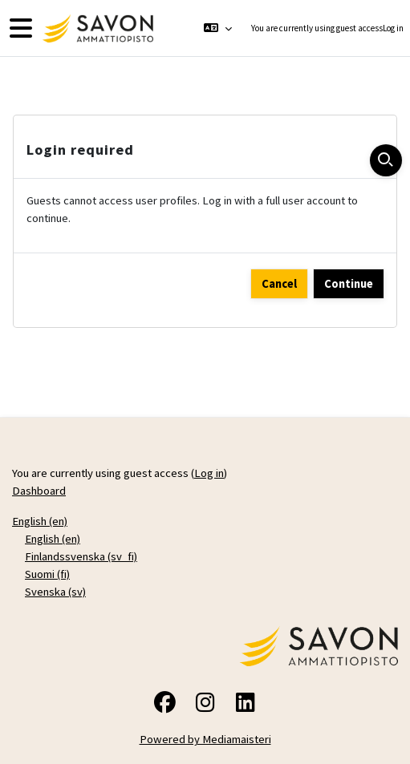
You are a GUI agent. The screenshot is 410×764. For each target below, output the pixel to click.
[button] (217, 28)
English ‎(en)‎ (39, 521)
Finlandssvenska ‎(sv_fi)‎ (81, 556)
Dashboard (39, 490)
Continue (348, 284)
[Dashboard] (96, 28)
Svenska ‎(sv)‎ (55, 591)
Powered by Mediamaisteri (205, 739)
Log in (393, 28)
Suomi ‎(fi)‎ (47, 574)
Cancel (279, 284)
